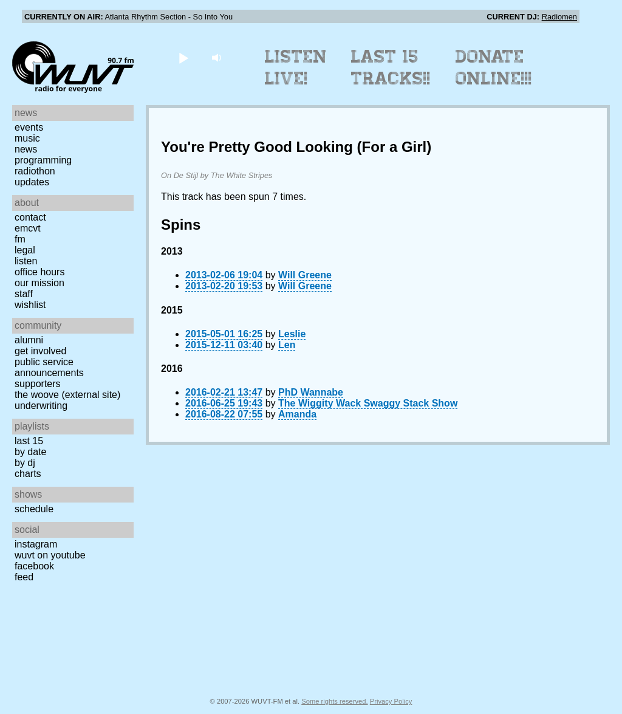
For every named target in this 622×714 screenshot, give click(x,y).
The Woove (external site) (67, 395)
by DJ (25, 463)
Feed (24, 577)
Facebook (34, 566)
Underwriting (41, 405)
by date (30, 452)
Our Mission (39, 283)
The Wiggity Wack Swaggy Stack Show (367, 403)
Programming (43, 160)
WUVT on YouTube (50, 555)
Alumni (29, 340)
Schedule (34, 509)
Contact (30, 217)
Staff (24, 294)
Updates (32, 182)
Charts (28, 474)
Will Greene (305, 275)
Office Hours (39, 272)
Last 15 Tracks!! (391, 67)
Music (27, 138)
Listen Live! (296, 67)
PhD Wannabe (310, 392)
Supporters (38, 384)
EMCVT (28, 228)
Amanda (297, 414)
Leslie (292, 334)
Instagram (36, 544)
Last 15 (29, 441)
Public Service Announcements (49, 367)
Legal (25, 250)
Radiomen (559, 16)
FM (20, 239)
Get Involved (40, 351)
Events (29, 127)
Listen (26, 261)
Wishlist (30, 305)
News (26, 149)
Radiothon (35, 171)
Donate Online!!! (494, 67)
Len (286, 345)
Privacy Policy (391, 701)
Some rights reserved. (334, 701)
